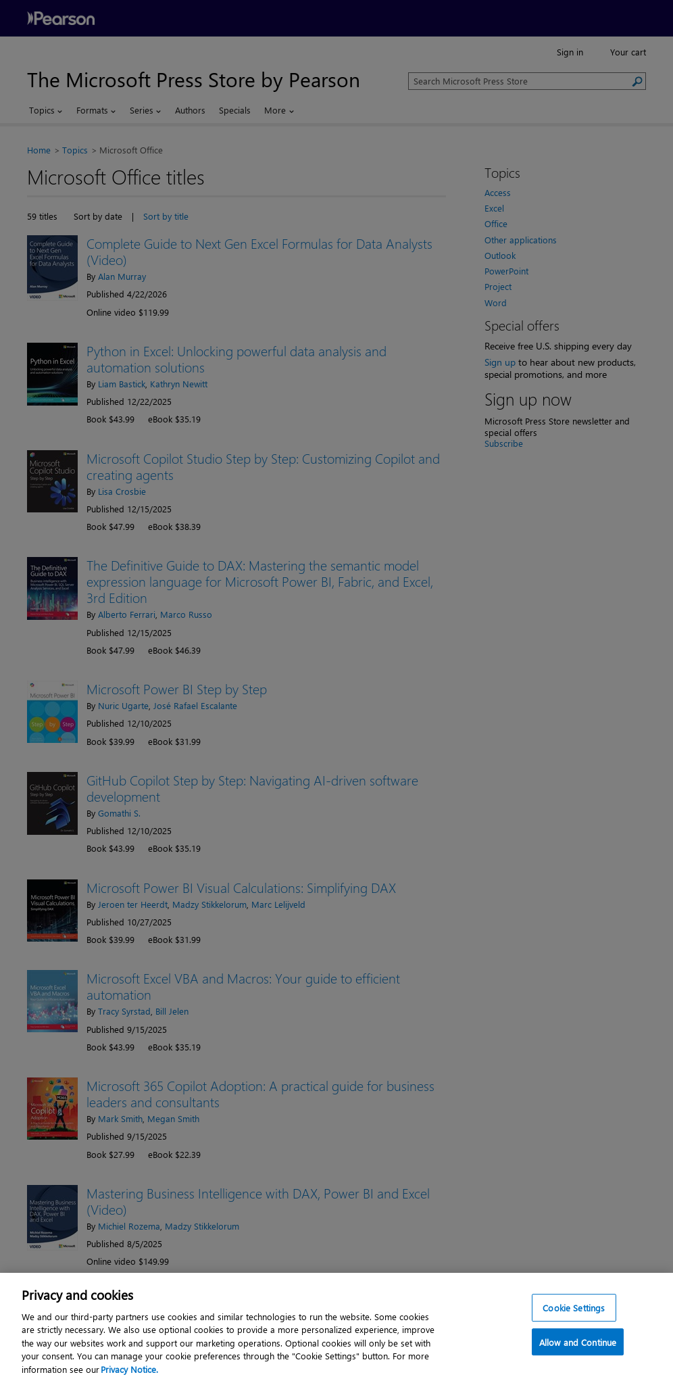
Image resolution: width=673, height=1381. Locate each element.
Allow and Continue (577, 1358)
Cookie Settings (574, 1323)
